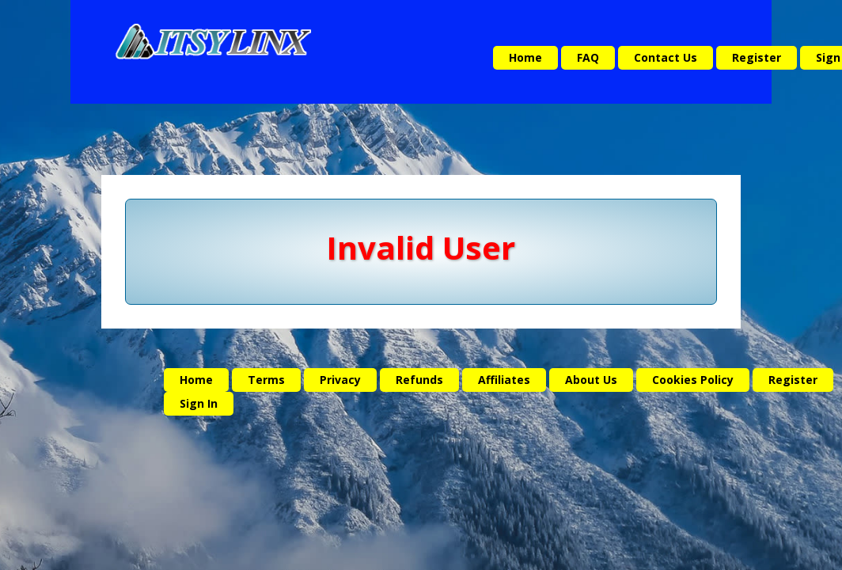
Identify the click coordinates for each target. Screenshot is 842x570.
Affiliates (504, 379)
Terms (266, 379)
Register (756, 57)
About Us (591, 379)
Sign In (199, 403)
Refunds (419, 379)
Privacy (340, 379)
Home (525, 57)
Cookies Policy (693, 379)
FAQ (588, 57)
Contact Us (665, 57)
